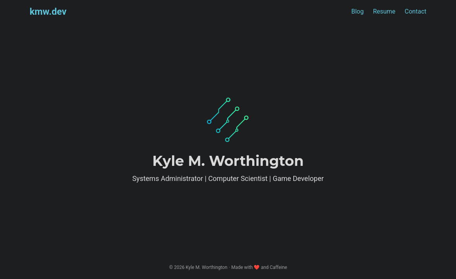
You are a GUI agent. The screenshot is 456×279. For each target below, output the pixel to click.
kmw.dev (48, 11)
